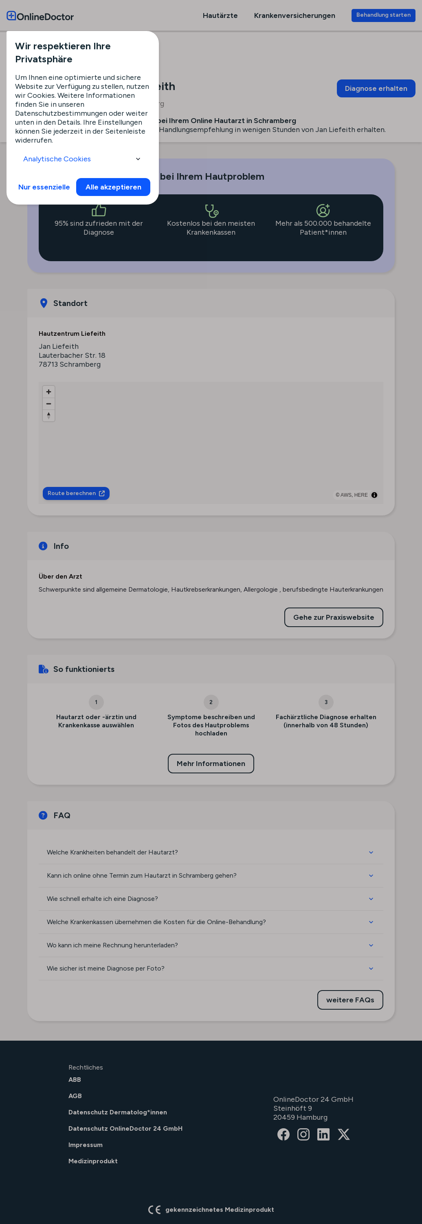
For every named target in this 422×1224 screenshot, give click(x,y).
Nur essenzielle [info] (44, 187)
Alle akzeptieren (113, 187)
